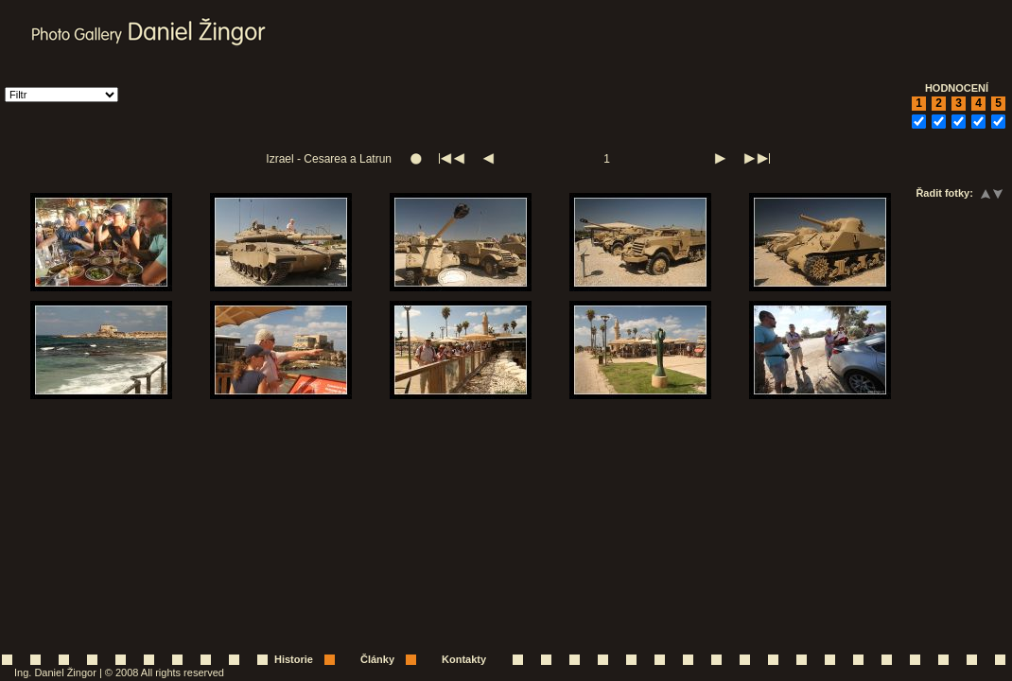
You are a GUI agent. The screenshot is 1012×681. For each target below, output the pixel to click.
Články (377, 659)
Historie (293, 659)
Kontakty (464, 659)
